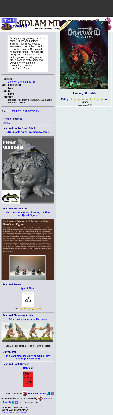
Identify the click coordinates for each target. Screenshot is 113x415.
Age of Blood (27, 288)
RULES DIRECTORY (25, 111)
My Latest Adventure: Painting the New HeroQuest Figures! (28, 213)
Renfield (28, 368)
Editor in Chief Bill (37, 393)
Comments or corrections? (14, 412)
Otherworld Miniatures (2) (21, 81)
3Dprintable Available (28, 132)
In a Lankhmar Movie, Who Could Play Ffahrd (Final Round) (28, 357)
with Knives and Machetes (28, 319)
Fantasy (6, 122)
